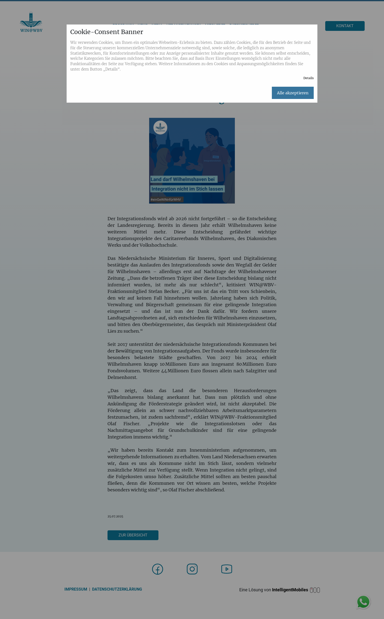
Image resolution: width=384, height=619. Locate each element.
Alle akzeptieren (293, 92)
